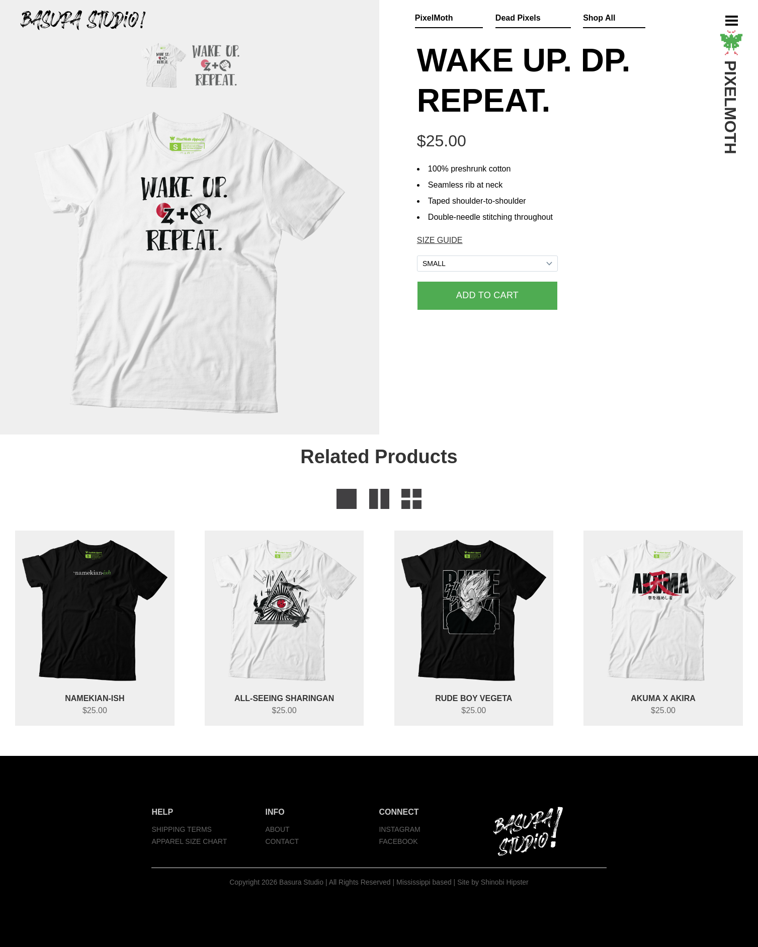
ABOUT (277, 829)
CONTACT (282, 841)
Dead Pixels (518, 18)
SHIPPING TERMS (181, 829)
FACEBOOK (398, 841)
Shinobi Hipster (505, 882)
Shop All (599, 18)
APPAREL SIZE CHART (189, 841)
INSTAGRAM (399, 829)
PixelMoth (434, 18)
